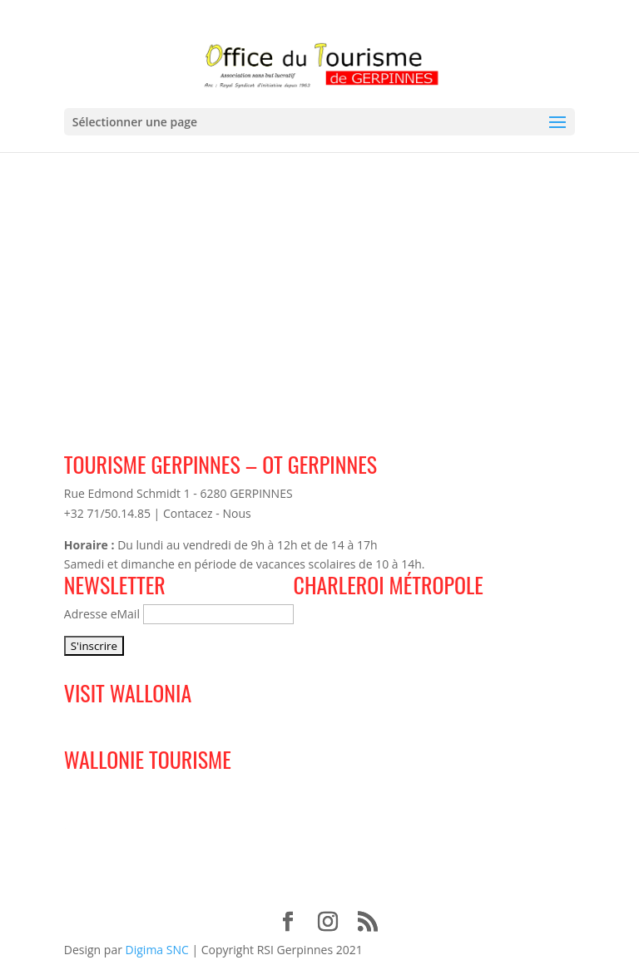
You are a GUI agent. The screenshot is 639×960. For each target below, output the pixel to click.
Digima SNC (157, 950)
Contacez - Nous (207, 513)
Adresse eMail (102, 614)
